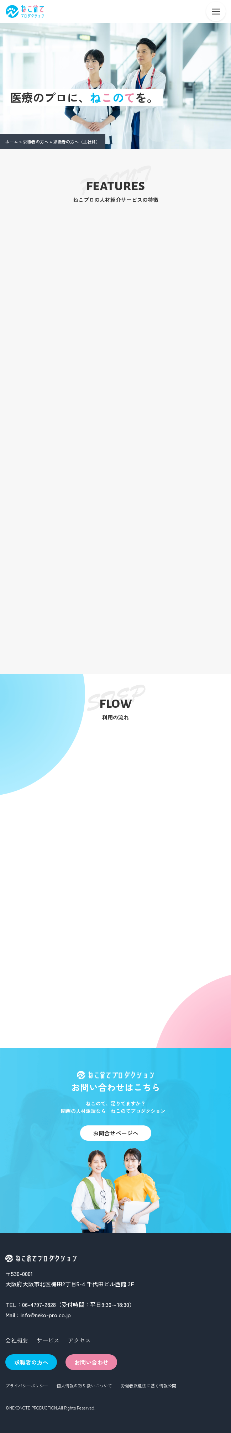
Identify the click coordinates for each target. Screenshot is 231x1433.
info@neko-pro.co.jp (46, 1315)
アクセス (79, 1340)
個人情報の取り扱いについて (84, 1385)
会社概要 (16, 1340)
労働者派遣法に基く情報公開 (148, 1385)
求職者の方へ (35, 141)
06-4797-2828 (39, 1304)
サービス (48, 1340)
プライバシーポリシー (26, 1385)
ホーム (11, 141)
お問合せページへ (115, 1133)
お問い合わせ (91, 1362)
